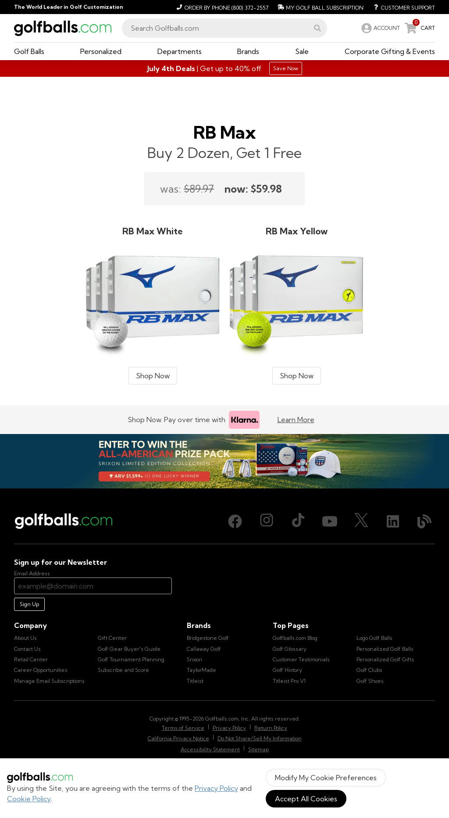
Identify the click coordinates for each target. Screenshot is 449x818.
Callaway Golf (204, 649)
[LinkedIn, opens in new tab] (392, 521)
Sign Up (29, 604)
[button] (317, 28)
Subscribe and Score (123, 670)
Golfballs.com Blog (295, 638)
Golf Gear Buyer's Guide (129, 649)
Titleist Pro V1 (289, 681)
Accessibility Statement (210, 749)
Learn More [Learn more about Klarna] (296, 419)
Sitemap (258, 749)
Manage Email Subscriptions (49, 681)
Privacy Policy (216, 788)
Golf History (287, 670)
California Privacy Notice (178, 738)
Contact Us (27, 649)
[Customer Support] (401, 7)
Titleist (195, 681)
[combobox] (224, 28)
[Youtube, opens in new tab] (329, 521)
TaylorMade (201, 670)
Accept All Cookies (306, 798)
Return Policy (270, 728)
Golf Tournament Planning (131, 659)
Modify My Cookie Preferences (326, 777)
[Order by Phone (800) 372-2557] (221, 7)
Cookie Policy (29, 798)
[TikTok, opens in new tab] (298, 521)
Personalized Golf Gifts (385, 659)
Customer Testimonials (301, 659)
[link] (380, 28)
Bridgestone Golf (208, 638)
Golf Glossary (289, 649)
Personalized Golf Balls (384, 649)
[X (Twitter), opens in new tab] (361, 521)
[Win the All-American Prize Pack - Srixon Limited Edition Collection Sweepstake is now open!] (224, 461)
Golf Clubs (369, 670)
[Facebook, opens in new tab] (235, 521)
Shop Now (153, 375)
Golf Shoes (370, 681)
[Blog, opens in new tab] (424, 521)
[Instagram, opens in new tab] (266, 521)
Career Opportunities (41, 670)
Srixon (194, 659)
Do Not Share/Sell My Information (259, 738)
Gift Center (112, 638)
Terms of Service (183, 728)
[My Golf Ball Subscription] (319, 7)
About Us (25, 638)
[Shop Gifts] (224, 68)
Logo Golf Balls (374, 638)
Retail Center (31, 659)
